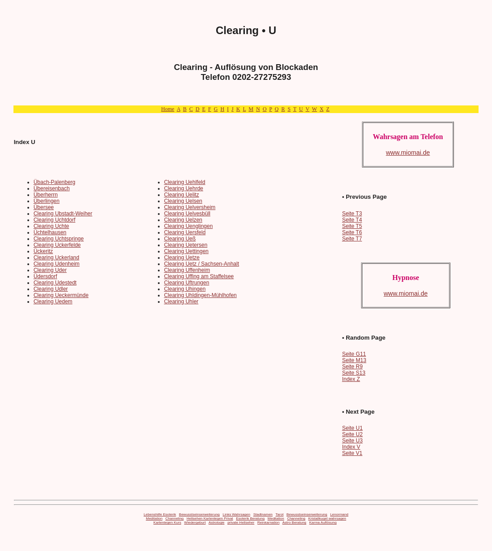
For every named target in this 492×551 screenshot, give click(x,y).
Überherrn (46, 195)
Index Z (351, 379)
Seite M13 (354, 360)
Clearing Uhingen (185, 289)
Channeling (174, 518)
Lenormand (339, 514)
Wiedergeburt (195, 522)
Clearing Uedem (53, 301)
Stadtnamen (263, 514)
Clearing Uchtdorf (54, 220)
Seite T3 (352, 213)
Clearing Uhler (181, 301)
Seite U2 (352, 434)
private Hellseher (240, 522)
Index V (351, 447)
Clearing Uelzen (183, 220)
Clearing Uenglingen (188, 226)
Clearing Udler (51, 289)
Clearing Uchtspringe (59, 239)
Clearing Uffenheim (187, 270)
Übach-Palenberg (54, 182)
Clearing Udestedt (55, 283)
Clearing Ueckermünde (61, 295)
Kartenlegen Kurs (167, 522)
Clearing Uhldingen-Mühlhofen (200, 295)
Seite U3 (352, 440)
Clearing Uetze (182, 257)
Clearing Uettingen (186, 251)
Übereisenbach (52, 188)
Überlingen (47, 201)
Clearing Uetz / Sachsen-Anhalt (201, 264)
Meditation (154, 518)
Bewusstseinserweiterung (199, 514)
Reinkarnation (268, 522)
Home (167, 109)
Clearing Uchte (51, 226)
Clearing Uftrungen (186, 283)
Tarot (279, 514)
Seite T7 (352, 239)
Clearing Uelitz (181, 195)
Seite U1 (352, 428)
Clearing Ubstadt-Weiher (63, 213)
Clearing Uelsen (183, 201)
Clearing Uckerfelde (57, 245)
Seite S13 (354, 373)
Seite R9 (352, 366)
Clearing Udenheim (57, 264)
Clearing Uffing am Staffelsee (199, 276)
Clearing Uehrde (183, 188)
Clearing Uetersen (186, 245)
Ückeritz (43, 251)
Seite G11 (354, 354)
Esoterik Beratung (250, 518)
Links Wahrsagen (236, 514)
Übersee (44, 207)
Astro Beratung (294, 522)
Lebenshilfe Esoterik (160, 514)
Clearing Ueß (180, 239)
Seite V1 (352, 453)
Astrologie (217, 522)
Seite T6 (352, 232)
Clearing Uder (50, 270)
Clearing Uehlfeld (184, 182)
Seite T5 (352, 226)
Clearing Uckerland (56, 257)
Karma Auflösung (322, 522)
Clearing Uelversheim (190, 207)
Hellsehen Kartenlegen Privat (210, 518)
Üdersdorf (45, 276)
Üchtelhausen (50, 232)
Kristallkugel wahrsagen (327, 518)
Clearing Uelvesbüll (187, 213)
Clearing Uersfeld (185, 232)
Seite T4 (352, 220)
